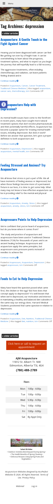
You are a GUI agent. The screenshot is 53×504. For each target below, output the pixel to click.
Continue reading (10, 81)
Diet (23, 318)
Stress (32, 203)
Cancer (25, 85)
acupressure (12, 265)
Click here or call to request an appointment (26, 345)
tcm (27, 91)
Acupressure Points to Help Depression (26, 219)
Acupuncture (14, 85)
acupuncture (44, 88)
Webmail (20, 486)
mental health (19, 151)
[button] (3, 104)
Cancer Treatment (37, 85)
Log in (34, 486)
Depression (27, 148)
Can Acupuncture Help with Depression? (18, 106)
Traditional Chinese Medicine (13, 88)
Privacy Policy (28, 477)
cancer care (6, 91)
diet (23, 321)
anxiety (16, 206)
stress (22, 206)
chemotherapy (18, 91)
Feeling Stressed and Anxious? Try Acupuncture (23, 167)
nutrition (29, 321)
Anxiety (25, 203)
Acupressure (15, 262)
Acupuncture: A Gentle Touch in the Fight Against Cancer (24, 41)
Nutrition (30, 318)
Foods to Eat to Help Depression (22, 278)
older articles (10, 33)
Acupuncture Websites (15, 471)
